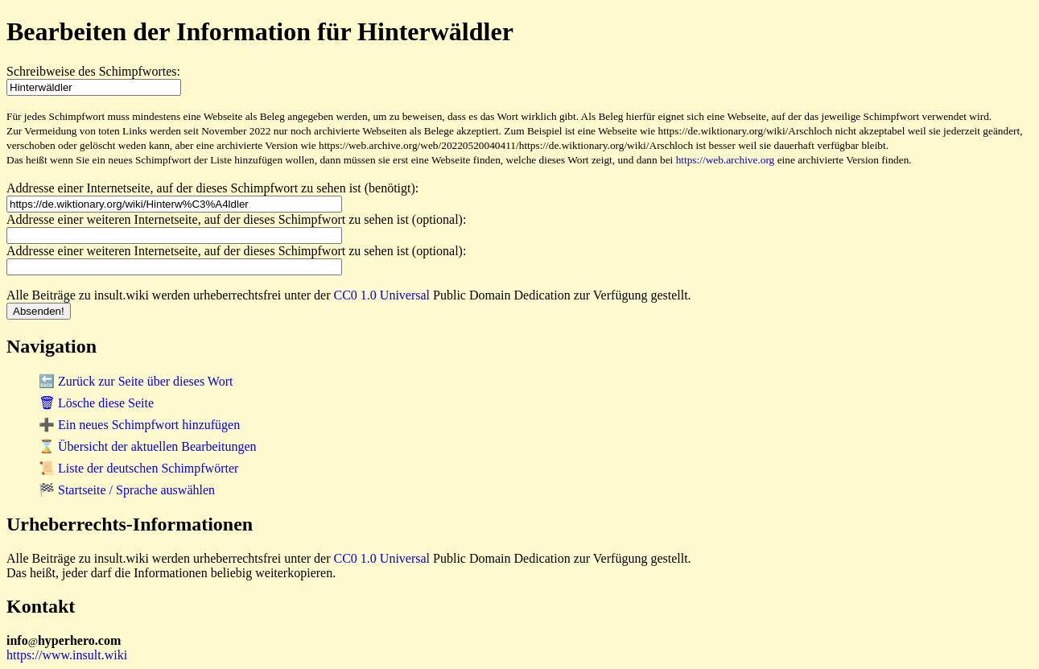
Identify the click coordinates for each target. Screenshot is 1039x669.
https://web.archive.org (725, 160)
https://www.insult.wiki (66, 655)
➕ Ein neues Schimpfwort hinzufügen (139, 425)
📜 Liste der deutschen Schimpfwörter (138, 468)
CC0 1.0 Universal (382, 295)
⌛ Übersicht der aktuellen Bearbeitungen (148, 446)
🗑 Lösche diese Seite (96, 403)
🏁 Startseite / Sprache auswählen (127, 490)
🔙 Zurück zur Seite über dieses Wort (136, 381)
